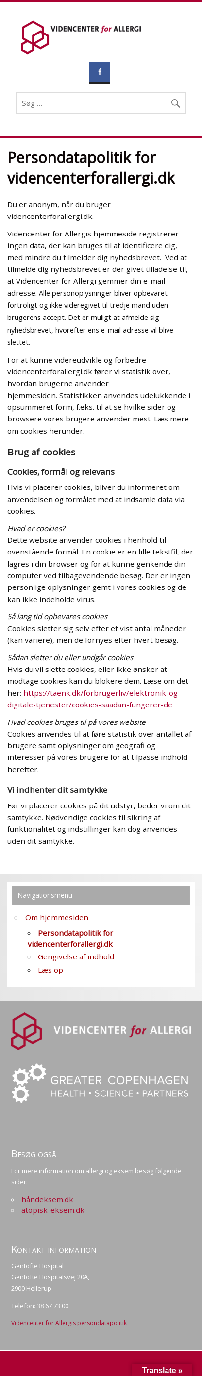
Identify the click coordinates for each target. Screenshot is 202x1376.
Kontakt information (53, 1249)
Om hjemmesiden (56, 917)
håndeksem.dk (47, 1199)
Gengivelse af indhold (76, 956)
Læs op (50, 969)
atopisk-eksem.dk (52, 1210)
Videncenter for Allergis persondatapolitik (69, 1323)
